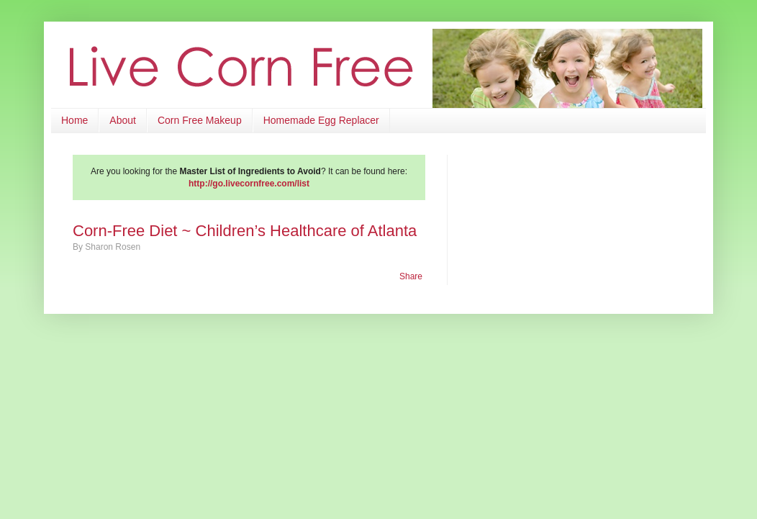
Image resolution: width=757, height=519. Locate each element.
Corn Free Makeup (200, 120)
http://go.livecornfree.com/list (249, 184)
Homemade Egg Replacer (321, 120)
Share (410, 276)
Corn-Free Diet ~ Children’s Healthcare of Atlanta (245, 231)
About (122, 120)
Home (74, 120)
